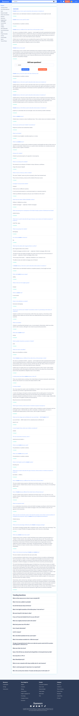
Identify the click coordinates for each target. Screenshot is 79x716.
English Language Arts (25, 693)
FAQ (40, 695)
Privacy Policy (59, 691)
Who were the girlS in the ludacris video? (22, 613)
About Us (59, 684)
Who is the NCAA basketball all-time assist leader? (24, 635)
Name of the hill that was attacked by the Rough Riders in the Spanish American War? (32, 652)
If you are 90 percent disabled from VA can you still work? (26, 617)
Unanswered (5, 689)
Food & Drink (3, 23)
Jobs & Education (4, 28)
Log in (76, 1)
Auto (2, 11)
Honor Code (41, 686)
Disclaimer (59, 693)
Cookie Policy (59, 695)
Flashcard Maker (42, 689)
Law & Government (5, 30)
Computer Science (24, 698)
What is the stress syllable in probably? (22, 602)
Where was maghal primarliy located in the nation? (24, 620)
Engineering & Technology (3, 21)
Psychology (23, 695)
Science (2, 35)
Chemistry (23, 686)
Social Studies (3, 37)
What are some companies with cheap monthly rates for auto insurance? (29, 663)
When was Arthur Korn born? (19, 648)
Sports (2, 39)
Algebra (22, 684)
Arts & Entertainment (5, 9)
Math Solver (41, 693)
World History (23, 691)
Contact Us (59, 686)
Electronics (3, 18)
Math (2, 32)
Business (2, 16)
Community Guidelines (43, 684)
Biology (22, 689)
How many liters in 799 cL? (19, 655)
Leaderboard (5, 684)
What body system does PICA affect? (21, 624)
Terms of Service (60, 689)
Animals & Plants (4, 7)
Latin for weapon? (17, 632)
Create (67, 1)
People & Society (4, 33)
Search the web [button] (25, 69)
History (2, 25)
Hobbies (2, 26)
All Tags (4, 686)
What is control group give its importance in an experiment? (26, 667)
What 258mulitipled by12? (19, 659)
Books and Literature (5, 14)
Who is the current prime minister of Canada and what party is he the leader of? (31, 670)
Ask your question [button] (42, 69)
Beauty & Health (4, 13)
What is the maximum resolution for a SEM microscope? (25, 639)
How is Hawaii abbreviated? (19, 628)
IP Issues (59, 698)
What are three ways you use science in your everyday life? (26, 598)
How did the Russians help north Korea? (22, 605)
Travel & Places (4, 41)
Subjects (2, 5)
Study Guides (41, 691)
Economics (23, 700)
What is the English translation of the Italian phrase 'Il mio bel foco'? (28, 609)
